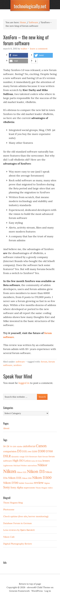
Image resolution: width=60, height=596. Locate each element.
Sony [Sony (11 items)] (6, 487)
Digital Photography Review (17, 543)
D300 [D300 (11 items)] (41, 451)
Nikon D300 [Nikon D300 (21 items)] (42, 477)
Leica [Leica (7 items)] (27, 460)
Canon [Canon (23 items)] (41, 446)
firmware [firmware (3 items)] (33, 456)
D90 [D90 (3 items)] (29, 451)
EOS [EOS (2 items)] (27, 456)
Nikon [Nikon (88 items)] (9, 471)
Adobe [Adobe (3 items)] (20, 446)
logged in (24, 382)
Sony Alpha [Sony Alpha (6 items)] (16, 487)
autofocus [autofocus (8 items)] (29, 446)
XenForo (17, 365)
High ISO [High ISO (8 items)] (18, 460)
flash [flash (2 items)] (40, 456)
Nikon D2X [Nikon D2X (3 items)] (21, 472)
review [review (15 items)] (39, 483)
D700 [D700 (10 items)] (49, 451)
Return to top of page (30, 583)
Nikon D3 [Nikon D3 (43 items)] (36, 471)
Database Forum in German (17, 523)
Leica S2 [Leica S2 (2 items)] (34, 461)
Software (20, 361)
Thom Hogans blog (13, 502)
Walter (24, 48)
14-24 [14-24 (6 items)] (6, 446)
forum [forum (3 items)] (45, 456)
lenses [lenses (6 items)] (46, 460)
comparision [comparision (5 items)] (9, 451)
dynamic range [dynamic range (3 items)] (18, 456)
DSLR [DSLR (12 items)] (7, 456)
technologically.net (30, 6)
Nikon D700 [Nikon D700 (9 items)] (10, 483)
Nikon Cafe (9, 536)
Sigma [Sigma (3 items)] (47, 483)
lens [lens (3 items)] (40, 461)
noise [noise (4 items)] (21, 483)
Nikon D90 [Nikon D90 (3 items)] (27, 478)
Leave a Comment (39, 48)
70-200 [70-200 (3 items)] (13, 446)
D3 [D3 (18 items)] (19, 451)
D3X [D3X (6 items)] (24, 451)
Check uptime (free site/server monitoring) (25, 516)
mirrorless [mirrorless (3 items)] (32, 465)
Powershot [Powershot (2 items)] (29, 483)
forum (44, 361)
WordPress (37, 590)
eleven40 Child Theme (38, 587)
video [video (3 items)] (50, 487)
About (6, 428)
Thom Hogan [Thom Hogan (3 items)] (41, 487)
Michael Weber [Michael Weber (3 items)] (20, 465)
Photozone (8, 509)
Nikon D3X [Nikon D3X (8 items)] (14, 478)
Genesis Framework (19, 590)
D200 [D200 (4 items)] (34, 451)
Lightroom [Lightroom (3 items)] (8, 465)
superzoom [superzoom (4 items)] (29, 487)
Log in (47, 590)
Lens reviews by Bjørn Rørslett (19, 530)
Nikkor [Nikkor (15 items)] (42, 465)
